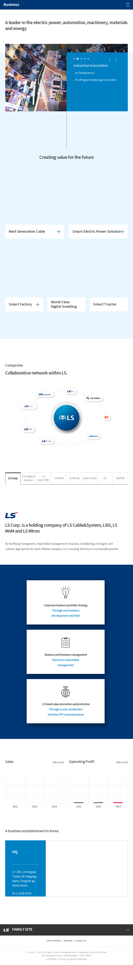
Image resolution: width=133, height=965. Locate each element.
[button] (74, 59)
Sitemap (68, 940)
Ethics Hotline (54, 940)
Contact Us (80, 940)
